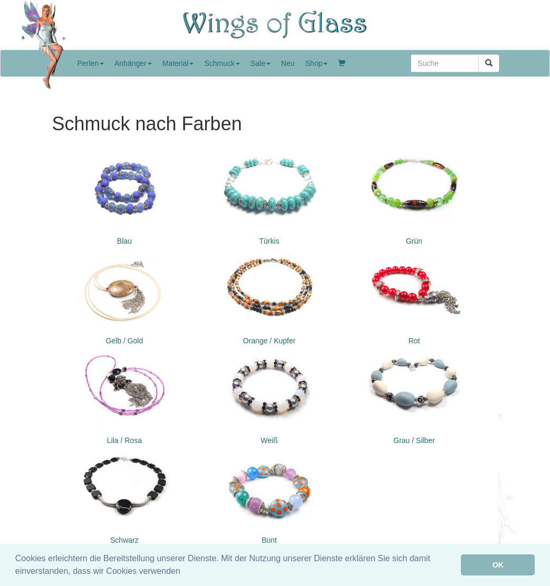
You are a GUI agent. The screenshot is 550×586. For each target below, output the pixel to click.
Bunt (269, 540)
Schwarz (124, 540)
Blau (124, 241)
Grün (414, 241)
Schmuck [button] (222, 63)
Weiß (268, 440)
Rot (414, 341)
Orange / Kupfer (269, 341)
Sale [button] (260, 63)
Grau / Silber (414, 440)
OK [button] (498, 565)
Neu (288, 63)
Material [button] (178, 63)
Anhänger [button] (133, 63)
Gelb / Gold (124, 341)
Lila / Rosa (124, 440)
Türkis (269, 241)
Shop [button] (316, 63)
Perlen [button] (91, 63)
